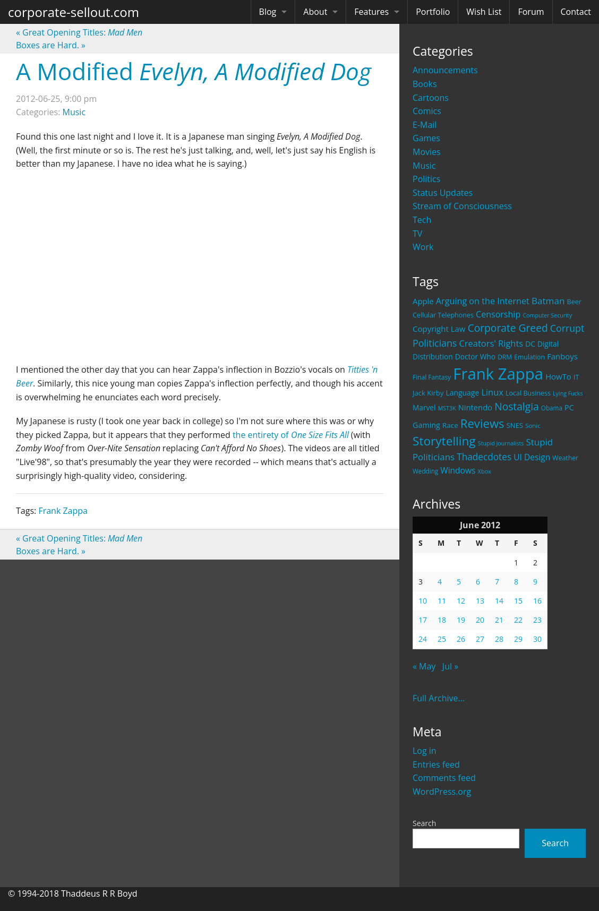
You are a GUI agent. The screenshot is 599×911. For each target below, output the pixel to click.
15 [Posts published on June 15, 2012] (518, 601)
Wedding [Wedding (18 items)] (425, 471)
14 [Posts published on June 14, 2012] (499, 601)
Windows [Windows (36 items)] (457, 470)
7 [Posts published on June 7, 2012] (497, 582)
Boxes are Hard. (50, 45)
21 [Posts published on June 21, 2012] (499, 620)
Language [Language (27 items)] (462, 393)
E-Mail (425, 125)
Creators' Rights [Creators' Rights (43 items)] (491, 343)
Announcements (445, 70)
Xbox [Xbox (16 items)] (485, 471)
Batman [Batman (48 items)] (548, 301)
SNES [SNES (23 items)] (515, 425)
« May (424, 666)
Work (423, 247)
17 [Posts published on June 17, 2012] (422, 620)
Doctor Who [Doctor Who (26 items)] (475, 356)
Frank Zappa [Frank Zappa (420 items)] (498, 373)
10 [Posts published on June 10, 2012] (422, 601)
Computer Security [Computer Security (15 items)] (547, 315)
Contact (576, 12)
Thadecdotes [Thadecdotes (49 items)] (484, 457)
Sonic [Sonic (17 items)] (533, 425)
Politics (426, 179)
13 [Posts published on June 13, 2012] (480, 601)
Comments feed (444, 778)
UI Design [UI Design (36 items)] (532, 457)
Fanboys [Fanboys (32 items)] (562, 356)
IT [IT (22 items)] (576, 377)
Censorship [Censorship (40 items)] (498, 314)
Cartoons (431, 98)
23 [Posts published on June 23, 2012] (537, 620)
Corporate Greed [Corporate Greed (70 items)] (508, 328)
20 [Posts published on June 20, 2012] (480, 620)
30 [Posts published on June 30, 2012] (537, 639)
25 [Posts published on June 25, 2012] (442, 639)
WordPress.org (442, 791)
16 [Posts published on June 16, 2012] (537, 601)
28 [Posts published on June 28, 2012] (499, 639)
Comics (427, 111)
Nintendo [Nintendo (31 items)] (475, 407)
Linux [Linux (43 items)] (492, 392)
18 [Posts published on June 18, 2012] (442, 620)
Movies (427, 152)
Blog (268, 12)
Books (425, 84)
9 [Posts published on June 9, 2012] (535, 582)
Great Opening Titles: (79, 32)
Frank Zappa (63, 511)
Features (371, 12)
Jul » (450, 666)
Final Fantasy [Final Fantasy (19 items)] (432, 377)
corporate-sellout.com (73, 12)
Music (424, 165)
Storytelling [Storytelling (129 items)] (444, 441)
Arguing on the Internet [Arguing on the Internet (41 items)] (482, 301)
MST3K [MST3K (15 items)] (447, 408)
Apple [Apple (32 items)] (423, 301)
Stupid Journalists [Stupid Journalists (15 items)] (501, 443)
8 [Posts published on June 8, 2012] (516, 582)
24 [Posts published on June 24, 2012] (422, 639)
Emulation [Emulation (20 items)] (529, 357)
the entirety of (291, 435)
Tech (422, 220)
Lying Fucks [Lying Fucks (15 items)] (568, 393)
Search (424, 823)
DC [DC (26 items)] (530, 344)
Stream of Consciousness (462, 206)
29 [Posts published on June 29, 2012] (518, 639)
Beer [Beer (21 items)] (574, 301)
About (315, 12)
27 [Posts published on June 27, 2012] (480, 639)
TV (417, 233)
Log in (425, 751)
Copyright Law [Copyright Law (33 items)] (439, 328)
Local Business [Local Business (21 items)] (528, 393)
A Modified (193, 71)
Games (426, 138)
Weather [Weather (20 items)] (565, 457)
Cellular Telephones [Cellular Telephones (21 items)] (443, 315)
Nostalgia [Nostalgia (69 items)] (516, 406)
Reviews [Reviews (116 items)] (482, 423)
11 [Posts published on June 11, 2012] (442, 601)
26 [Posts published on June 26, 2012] (461, 639)
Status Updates (443, 193)
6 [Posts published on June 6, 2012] (478, 582)
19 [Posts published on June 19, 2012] (461, 620)
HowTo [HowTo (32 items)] (558, 376)
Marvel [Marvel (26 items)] (424, 407)
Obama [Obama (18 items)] (551, 407)
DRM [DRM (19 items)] (505, 357)
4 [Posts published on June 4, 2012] (440, 582)
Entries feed (436, 764)
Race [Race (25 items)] (450, 425)
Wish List (483, 12)
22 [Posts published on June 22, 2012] (518, 620)
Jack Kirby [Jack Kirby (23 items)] (428, 393)
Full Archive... (439, 698)
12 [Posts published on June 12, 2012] (461, 601)
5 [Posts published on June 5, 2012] (459, 582)
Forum (531, 12)
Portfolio (433, 12)
